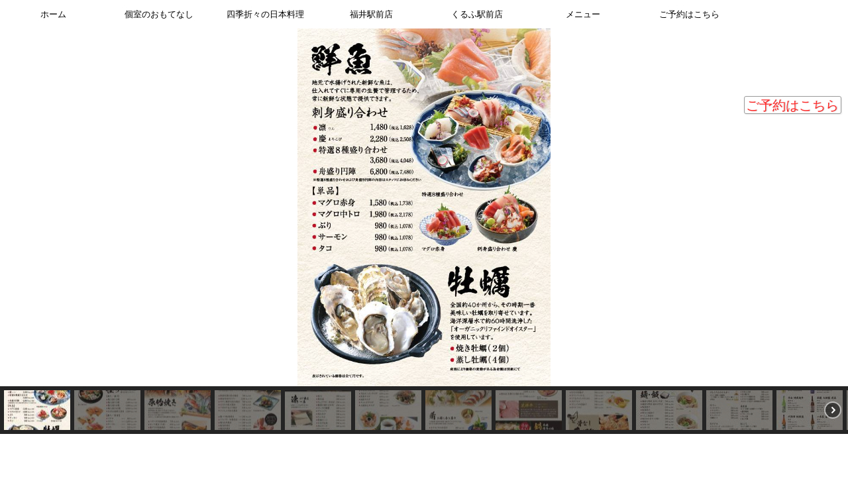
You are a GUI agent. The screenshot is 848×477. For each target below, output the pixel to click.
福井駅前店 (371, 14)
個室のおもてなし (159, 14)
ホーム (53, 14)
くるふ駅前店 (477, 14)
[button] (20, 219)
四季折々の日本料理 (265, 14)
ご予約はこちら (792, 105)
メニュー (583, 14)
